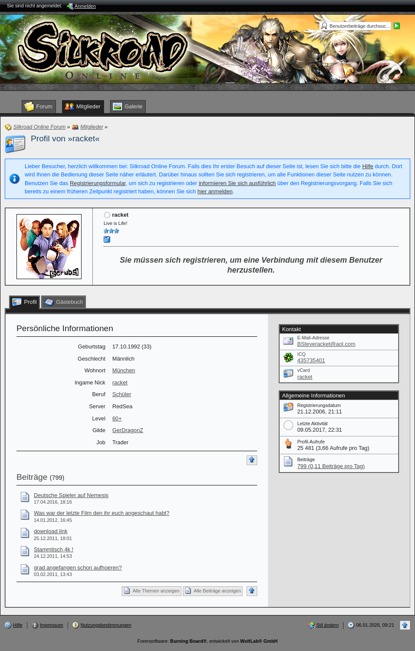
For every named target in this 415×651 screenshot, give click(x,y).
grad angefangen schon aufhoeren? (78, 567)
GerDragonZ (127, 430)
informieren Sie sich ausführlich (237, 183)
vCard (303, 370)
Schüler (121, 394)
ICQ (301, 354)
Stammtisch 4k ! (53, 549)
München (123, 370)
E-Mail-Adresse (313, 337)
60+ (117, 418)
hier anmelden (214, 191)
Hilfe (367, 166)
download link (51, 531)
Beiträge (31, 477)
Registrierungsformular (98, 183)
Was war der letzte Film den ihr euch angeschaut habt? (102, 513)
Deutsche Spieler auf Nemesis (71, 495)
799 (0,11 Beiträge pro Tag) (331, 466)
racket (119, 382)
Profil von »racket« (65, 138)
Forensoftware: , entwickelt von (207, 641)
